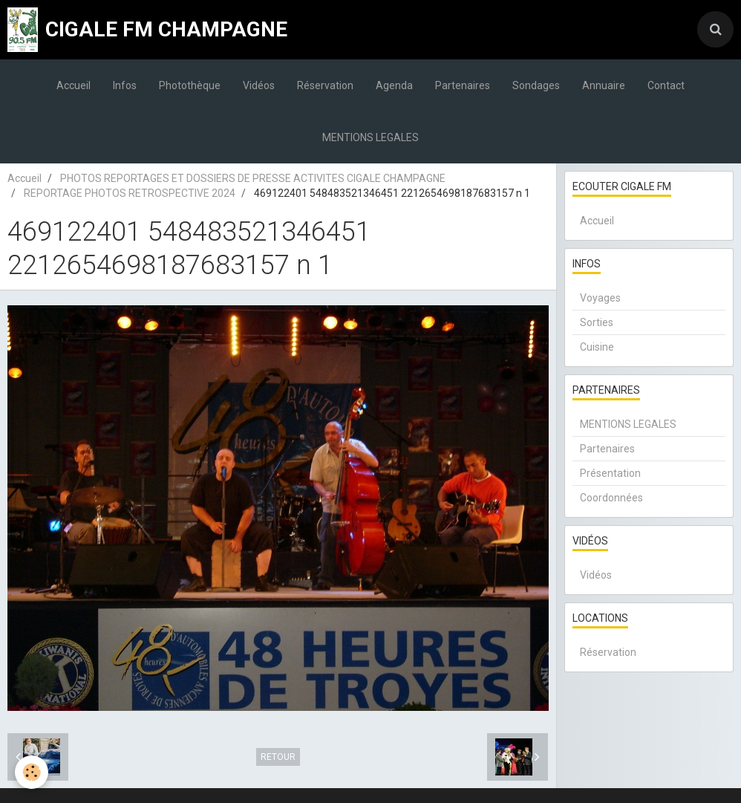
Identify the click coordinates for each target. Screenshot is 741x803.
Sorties (596, 322)
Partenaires (462, 85)
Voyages (600, 298)
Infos (125, 85)
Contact (666, 85)
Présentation (610, 473)
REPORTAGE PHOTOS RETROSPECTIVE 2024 (129, 193)
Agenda (394, 85)
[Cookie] (31, 772)
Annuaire (603, 85)
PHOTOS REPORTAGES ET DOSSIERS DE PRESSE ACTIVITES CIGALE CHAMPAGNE (252, 178)
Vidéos (259, 85)
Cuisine (597, 347)
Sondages (536, 85)
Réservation (325, 85)
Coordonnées (611, 498)
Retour (278, 757)
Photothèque (190, 85)
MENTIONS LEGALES (370, 137)
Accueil (73, 85)
